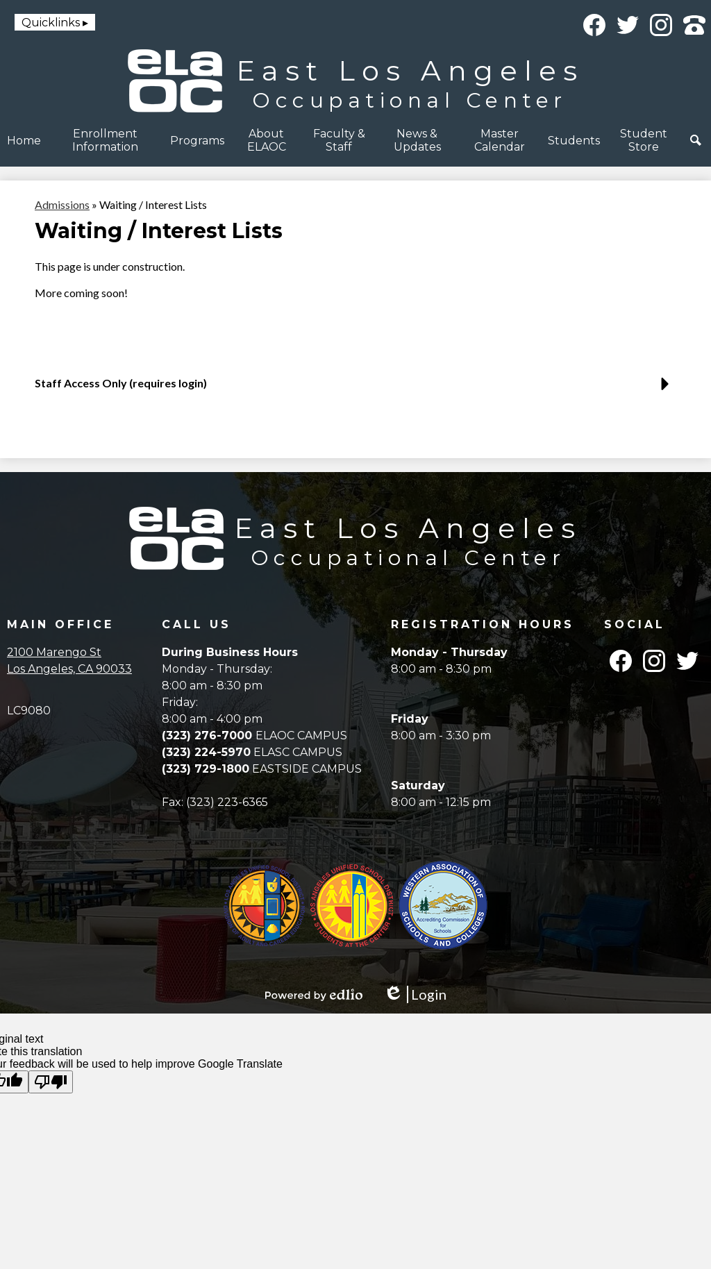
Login (414, 994)
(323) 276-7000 (209, 735)
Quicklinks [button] (51, 22)
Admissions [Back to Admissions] (62, 204)
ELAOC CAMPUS (301, 735)
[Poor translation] (50, 1081)
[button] (105, 140)
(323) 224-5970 (206, 752)
